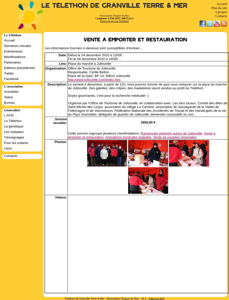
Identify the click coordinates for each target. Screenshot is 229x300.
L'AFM (9, 115)
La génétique (13, 126)
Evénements (13, 51)
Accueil (222, 4)
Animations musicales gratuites (128, 137)
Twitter (9, 73)
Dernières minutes (17, 46)
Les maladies (14, 132)
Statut (8, 97)
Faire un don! (156, 298)
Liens (8, 148)
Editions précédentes (19, 68)
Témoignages (14, 137)
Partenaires (12, 62)
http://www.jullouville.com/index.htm (94, 80)
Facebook (11, 79)
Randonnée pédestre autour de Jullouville (171, 133)
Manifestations (15, 57)
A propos (221, 12)
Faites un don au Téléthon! (114, 21)
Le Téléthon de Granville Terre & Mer (114, 5)
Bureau (9, 102)
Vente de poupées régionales (174, 137)
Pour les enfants (16, 143)
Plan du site (219, 8)
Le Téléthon (13, 121)
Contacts (221, 16)
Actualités (11, 92)
